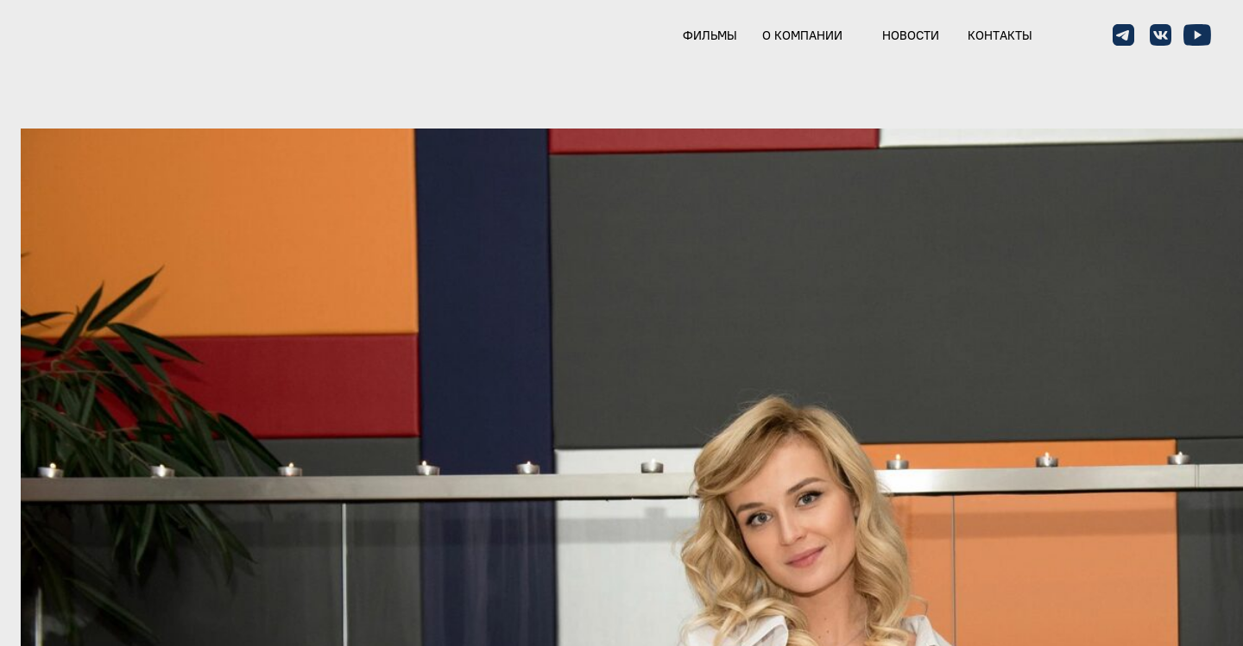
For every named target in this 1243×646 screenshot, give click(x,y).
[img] (74, 36)
